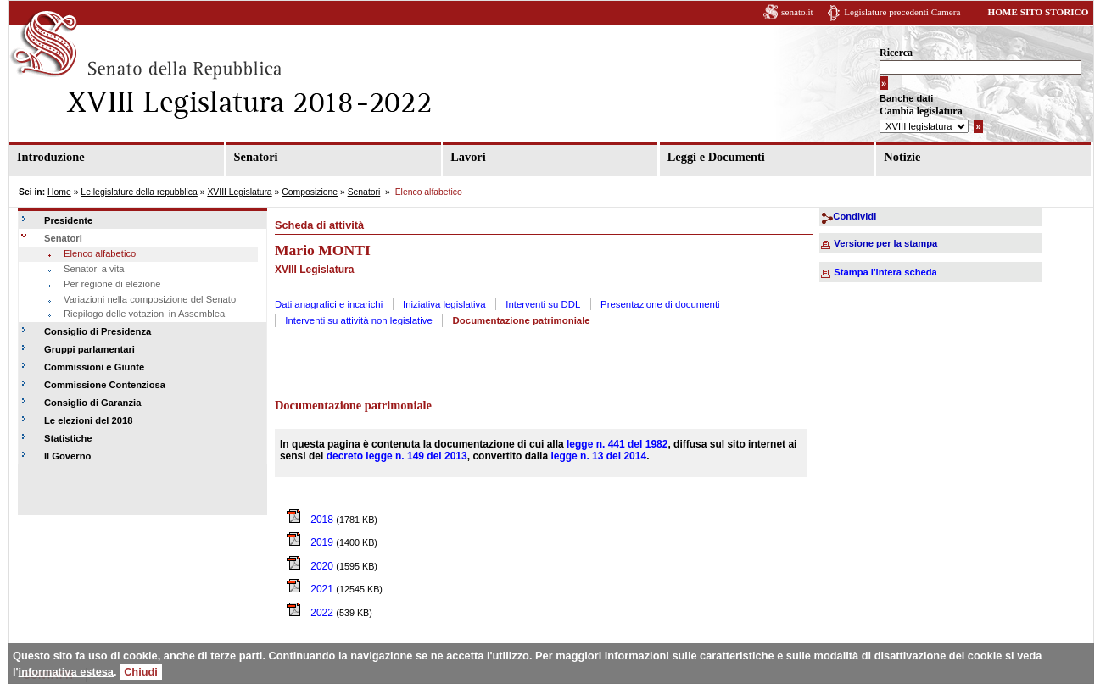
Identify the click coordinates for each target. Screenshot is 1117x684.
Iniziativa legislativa (444, 304)
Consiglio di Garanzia (92, 403)
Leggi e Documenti (716, 157)
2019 (311, 542)
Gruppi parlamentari (89, 349)
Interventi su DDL (542, 304)
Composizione (310, 192)
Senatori (256, 157)
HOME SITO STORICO (1037, 12)
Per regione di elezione (112, 284)
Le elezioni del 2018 (88, 420)
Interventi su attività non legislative (359, 320)
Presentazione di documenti (660, 304)
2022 (311, 613)
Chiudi (141, 671)
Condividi (854, 216)
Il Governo (67, 456)
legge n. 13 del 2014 (598, 456)
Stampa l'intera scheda (885, 272)
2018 (311, 520)
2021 (311, 589)
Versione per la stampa (885, 243)
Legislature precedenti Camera (902, 12)
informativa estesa (66, 671)
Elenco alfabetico (100, 253)
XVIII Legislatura (239, 192)
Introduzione (51, 157)
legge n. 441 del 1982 (617, 444)
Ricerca (896, 52)
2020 (311, 566)
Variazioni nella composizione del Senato (150, 299)
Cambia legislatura (921, 111)
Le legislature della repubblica (139, 192)
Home (59, 192)
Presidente (68, 220)
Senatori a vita (94, 269)
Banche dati (906, 98)
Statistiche (68, 438)
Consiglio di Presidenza (97, 331)
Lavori (468, 157)
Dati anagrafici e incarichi (329, 304)
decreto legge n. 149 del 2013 (397, 456)
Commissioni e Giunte (94, 367)
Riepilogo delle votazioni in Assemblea (144, 314)
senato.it (797, 12)
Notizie (902, 157)
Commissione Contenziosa (104, 385)
